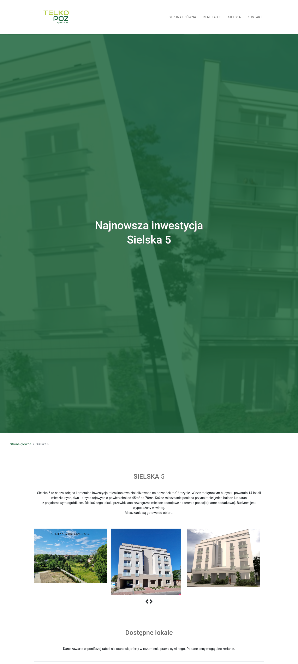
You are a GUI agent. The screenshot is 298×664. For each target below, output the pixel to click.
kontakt (255, 17)
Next (270, 562)
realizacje (212, 17)
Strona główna (20, 444)
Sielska (234, 17)
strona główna (182, 17)
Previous (28, 562)
